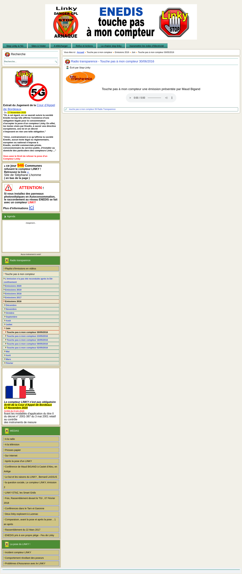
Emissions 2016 (13, 301)
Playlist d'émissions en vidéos (20, 268)
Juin (8, 328)
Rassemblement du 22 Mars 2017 (22, 529)
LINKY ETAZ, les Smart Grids (20, 492)
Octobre (10, 313)
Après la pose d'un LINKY (18, 461)
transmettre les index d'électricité (147, 46)
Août (8, 320)
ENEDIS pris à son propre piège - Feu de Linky (29, 535)
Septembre (11, 317)
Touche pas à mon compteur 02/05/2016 (27, 347)
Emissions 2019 (13, 290)
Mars (8, 359)
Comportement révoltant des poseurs (24, 558)
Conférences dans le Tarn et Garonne (24, 508)
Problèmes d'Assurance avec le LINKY (25, 563)
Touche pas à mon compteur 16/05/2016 (27, 340)
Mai (8, 351)
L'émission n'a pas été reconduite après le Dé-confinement (28, 280)
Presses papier (13, 450)
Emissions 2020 (13, 286)
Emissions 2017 (13, 297)
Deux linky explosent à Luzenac (21, 514)
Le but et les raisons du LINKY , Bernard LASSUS (31, 477)
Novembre (11, 309)
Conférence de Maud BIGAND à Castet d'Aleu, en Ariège (30, 469)
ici (28, 172)
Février (9, 363)
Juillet (9, 324)
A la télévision (12, 444)
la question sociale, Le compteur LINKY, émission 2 (30, 484)
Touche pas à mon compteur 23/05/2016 (27, 336)
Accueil (80, 52)
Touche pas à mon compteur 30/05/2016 (27, 332)
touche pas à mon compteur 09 (83, 109)
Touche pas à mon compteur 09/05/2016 (27, 344)
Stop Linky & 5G (14, 46)
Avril (8, 355)
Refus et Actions (84, 46)
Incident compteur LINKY (18, 552)
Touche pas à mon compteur (20, 274)
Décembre (11, 305)
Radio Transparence (106, 109)
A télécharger (61, 46)
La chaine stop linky (111, 46)
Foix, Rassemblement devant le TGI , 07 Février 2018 (29, 500)
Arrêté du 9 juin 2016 (14, 411)
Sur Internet (11, 455)
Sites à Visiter (38, 46)
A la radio (10, 439)
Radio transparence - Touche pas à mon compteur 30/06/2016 (112, 61)
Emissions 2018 (13, 293)
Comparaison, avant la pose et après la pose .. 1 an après (30, 522)
